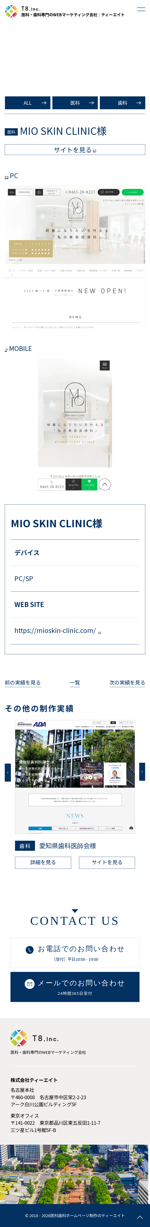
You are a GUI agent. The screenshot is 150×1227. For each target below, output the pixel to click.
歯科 (122, 102)
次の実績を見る (127, 682)
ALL (28, 102)
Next (142, 772)
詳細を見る (43, 862)
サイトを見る (107, 862)
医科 (75, 102)
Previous (8, 773)
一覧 (75, 682)
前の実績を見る (23, 682)
